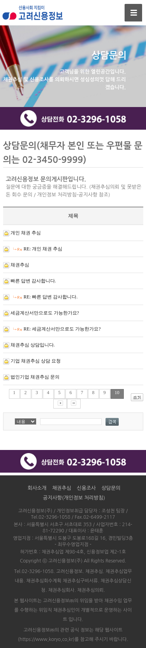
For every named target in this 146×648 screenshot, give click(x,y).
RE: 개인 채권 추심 (43, 249)
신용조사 (86, 488)
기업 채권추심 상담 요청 (36, 361)
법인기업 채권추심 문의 (35, 377)
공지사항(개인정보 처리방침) (74, 497)
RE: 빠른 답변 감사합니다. (51, 297)
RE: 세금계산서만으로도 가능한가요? (62, 329)
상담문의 (110, 488)
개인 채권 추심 (26, 233)
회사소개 (37, 488)
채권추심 (20, 265)
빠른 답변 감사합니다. (33, 281)
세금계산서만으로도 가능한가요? (45, 313)
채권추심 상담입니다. (33, 345)
